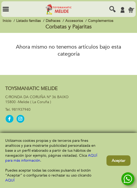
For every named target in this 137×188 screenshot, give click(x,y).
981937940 (21, 109)
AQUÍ (10, 180)
